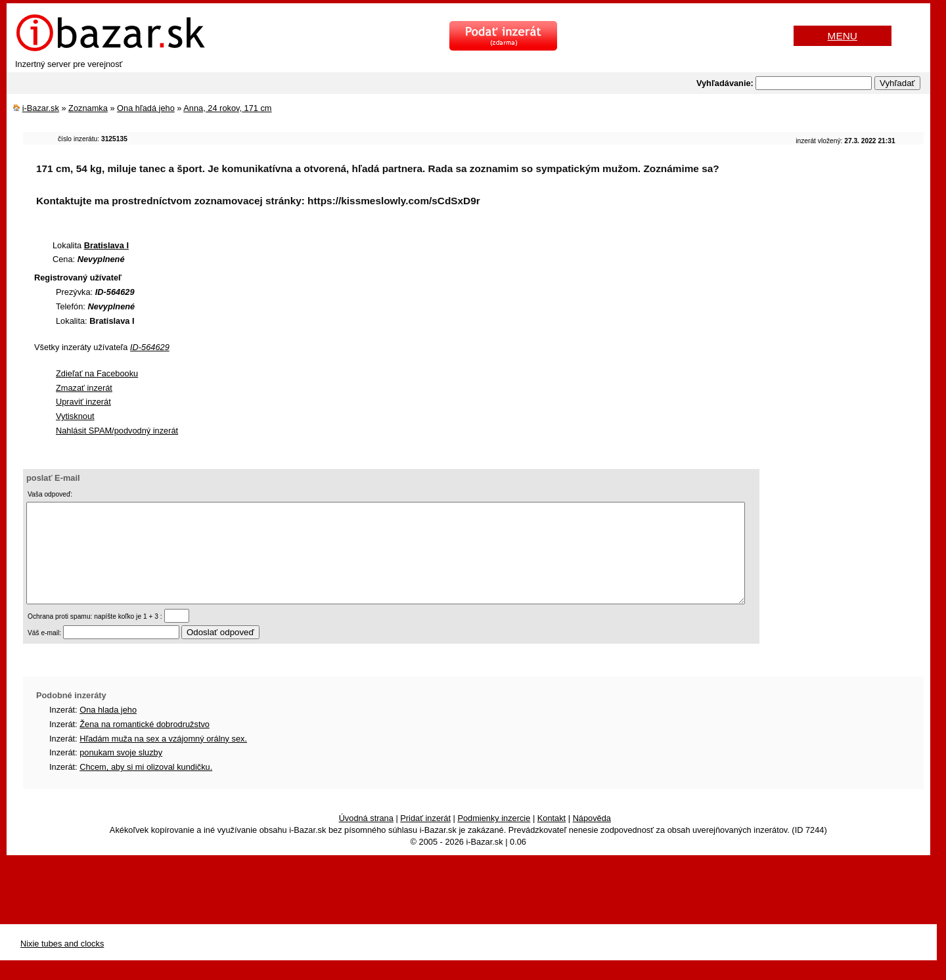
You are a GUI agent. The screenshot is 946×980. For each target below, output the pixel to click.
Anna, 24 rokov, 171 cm (227, 108)
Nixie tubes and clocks (62, 963)
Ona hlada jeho (108, 729)
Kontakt (551, 838)
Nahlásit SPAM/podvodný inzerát (117, 430)
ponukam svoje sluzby (120, 772)
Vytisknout (75, 416)
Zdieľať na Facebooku (97, 373)
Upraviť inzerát (83, 402)
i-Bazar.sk (40, 108)
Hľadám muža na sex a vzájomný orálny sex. (163, 758)
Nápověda (592, 838)
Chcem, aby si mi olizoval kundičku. (145, 786)
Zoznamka (88, 108)
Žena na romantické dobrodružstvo (144, 744)
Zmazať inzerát (84, 388)
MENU (842, 35)
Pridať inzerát (425, 838)
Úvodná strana (366, 838)
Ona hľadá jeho (146, 108)
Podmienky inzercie (493, 838)
